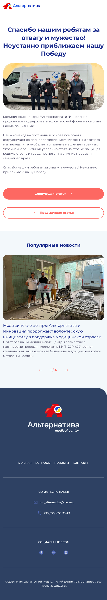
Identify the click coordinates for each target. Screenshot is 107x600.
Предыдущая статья (53, 212)
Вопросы (43, 463)
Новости (61, 463)
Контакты (81, 463)
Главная (25, 463)
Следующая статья (54, 193)
